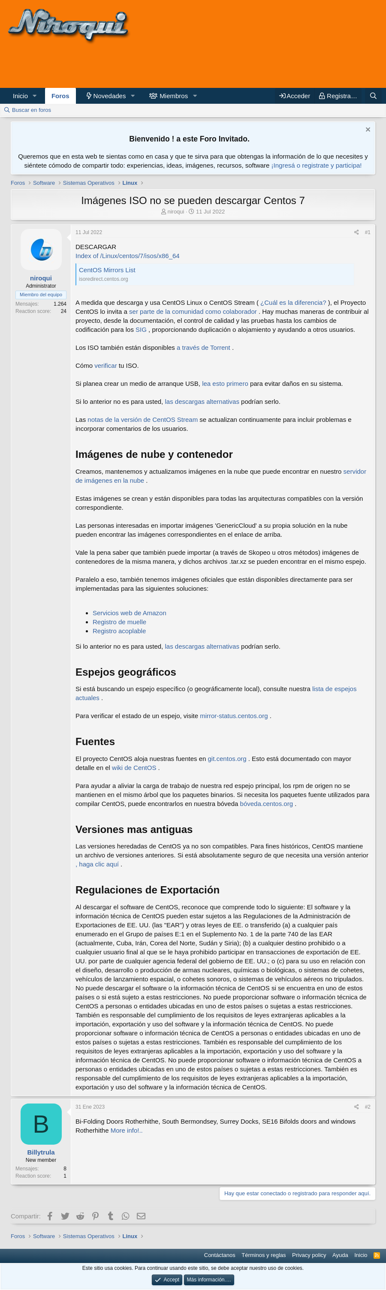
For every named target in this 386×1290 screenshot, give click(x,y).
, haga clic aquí (97, 864)
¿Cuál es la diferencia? (293, 302)
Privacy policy (309, 1255)
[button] (35, 96)
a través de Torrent (203, 347)
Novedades (109, 95)
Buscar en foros (31, 110)
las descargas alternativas (202, 401)
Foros (60, 95)
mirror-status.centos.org (234, 715)
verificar (105, 365)
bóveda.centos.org (266, 803)
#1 (368, 232)
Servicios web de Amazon (129, 612)
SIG (141, 329)
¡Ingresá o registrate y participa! (316, 165)
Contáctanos (219, 1255)
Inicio (20, 95)
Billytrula (40, 1152)
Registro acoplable (119, 630)
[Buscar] (373, 96)
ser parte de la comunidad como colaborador (193, 311)
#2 (368, 1107)
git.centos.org (227, 758)
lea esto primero (225, 383)
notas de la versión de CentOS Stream (142, 419)
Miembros (174, 95)
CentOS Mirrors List (107, 270)
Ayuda (340, 1255)
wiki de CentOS (134, 767)
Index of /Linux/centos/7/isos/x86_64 (127, 255)
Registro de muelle (119, 621)
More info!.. (127, 1130)
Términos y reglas (263, 1255)
